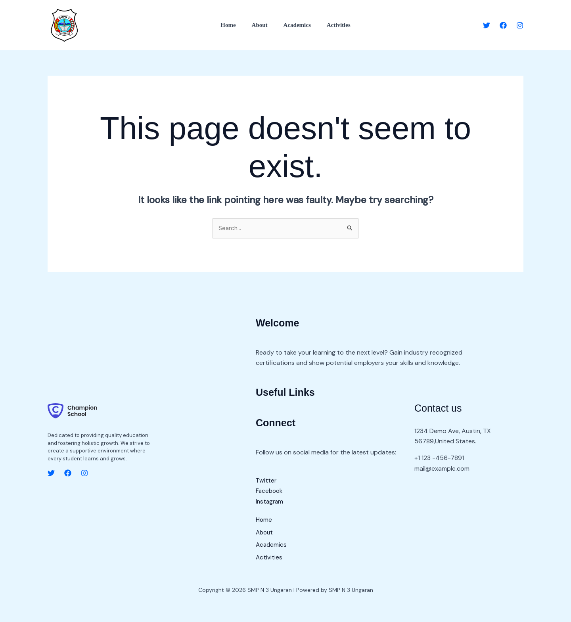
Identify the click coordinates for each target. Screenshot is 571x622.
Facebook (270, 491)
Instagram (270, 502)
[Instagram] (519, 25)
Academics (295, 25)
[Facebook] (503, 25)
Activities (333, 25)
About (262, 25)
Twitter (266, 481)
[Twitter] (486, 25)
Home (233, 25)
